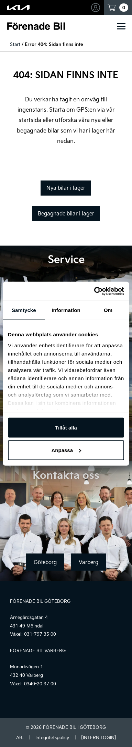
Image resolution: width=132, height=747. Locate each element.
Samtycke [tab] (24, 310)
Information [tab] (66, 310)
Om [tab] (108, 310)
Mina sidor (96, 7)
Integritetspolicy (52, 737)
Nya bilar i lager (65, 187)
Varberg (88, 562)
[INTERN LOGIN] (98, 737)
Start (15, 44)
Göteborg (45, 562)
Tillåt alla (66, 428)
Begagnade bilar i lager (66, 213)
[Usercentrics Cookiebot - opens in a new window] (94, 291)
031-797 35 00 (40, 634)
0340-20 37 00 (40, 684)
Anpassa (66, 450)
